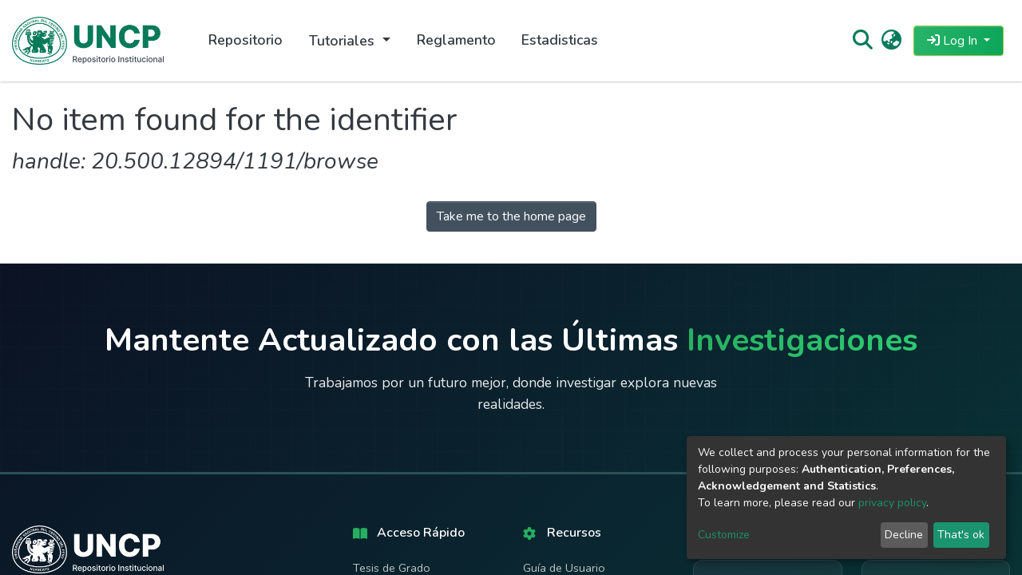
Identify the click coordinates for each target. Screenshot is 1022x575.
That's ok (960, 534)
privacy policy (892, 502)
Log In (953, 41)
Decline (904, 534)
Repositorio (245, 40)
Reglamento (456, 40)
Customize (724, 534)
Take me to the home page (511, 216)
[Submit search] (862, 41)
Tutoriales (343, 40)
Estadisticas (559, 40)
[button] (891, 41)
